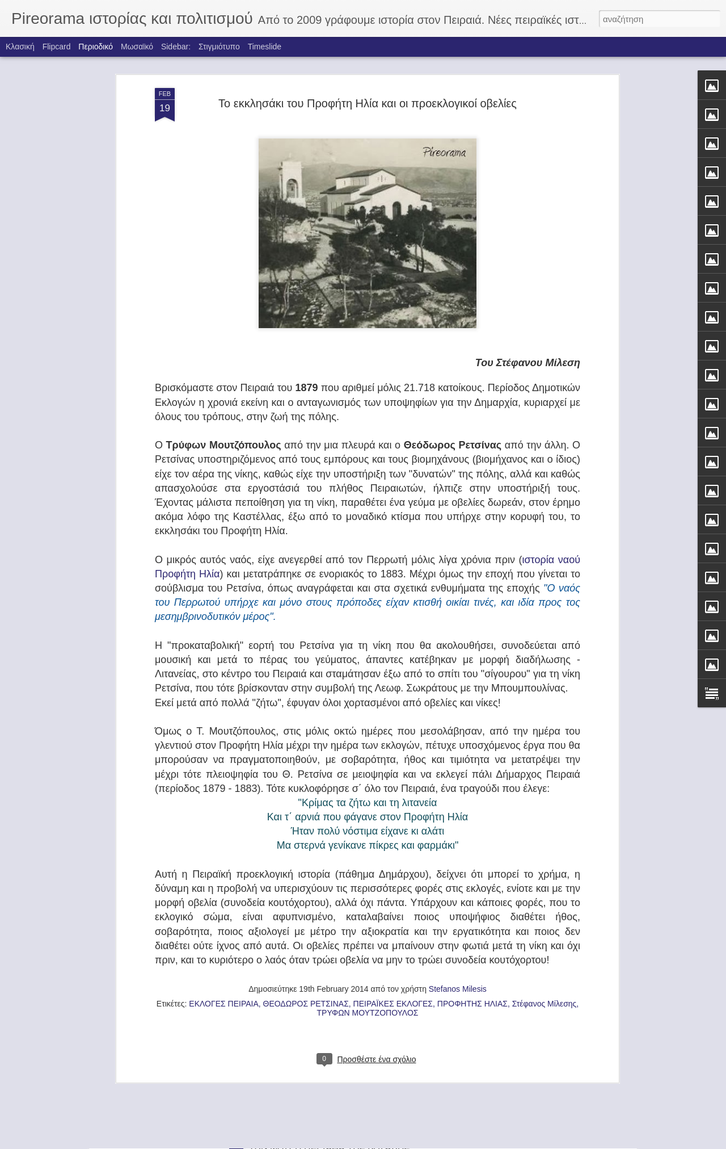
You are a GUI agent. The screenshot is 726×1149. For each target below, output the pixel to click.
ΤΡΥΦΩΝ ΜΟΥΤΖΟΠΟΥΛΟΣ (368, 844)
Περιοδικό (95, 46)
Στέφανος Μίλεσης (544, 835)
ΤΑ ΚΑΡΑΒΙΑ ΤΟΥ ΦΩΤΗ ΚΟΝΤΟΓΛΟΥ (327, 1007)
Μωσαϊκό (137, 46)
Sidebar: (176, 46)
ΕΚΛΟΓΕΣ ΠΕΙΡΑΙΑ (223, 835)
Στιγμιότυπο (219, 46)
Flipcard (57, 46)
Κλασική (20, 46)
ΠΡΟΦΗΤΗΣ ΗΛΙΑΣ (472, 835)
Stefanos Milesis (458, 820)
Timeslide (264, 46)
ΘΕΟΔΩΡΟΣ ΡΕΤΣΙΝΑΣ (306, 835)
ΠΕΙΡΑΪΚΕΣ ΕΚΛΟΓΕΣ (393, 835)
